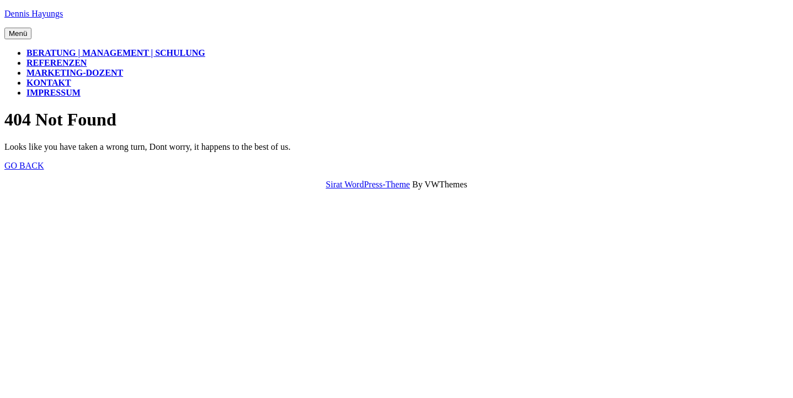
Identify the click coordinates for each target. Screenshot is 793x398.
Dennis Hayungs (33, 13)
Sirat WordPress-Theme (368, 184)
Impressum (53, 92)
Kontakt (48, 82)
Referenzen (56, 62)
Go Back (24, 165)
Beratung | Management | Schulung (115, 52)
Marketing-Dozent (74, 72)
